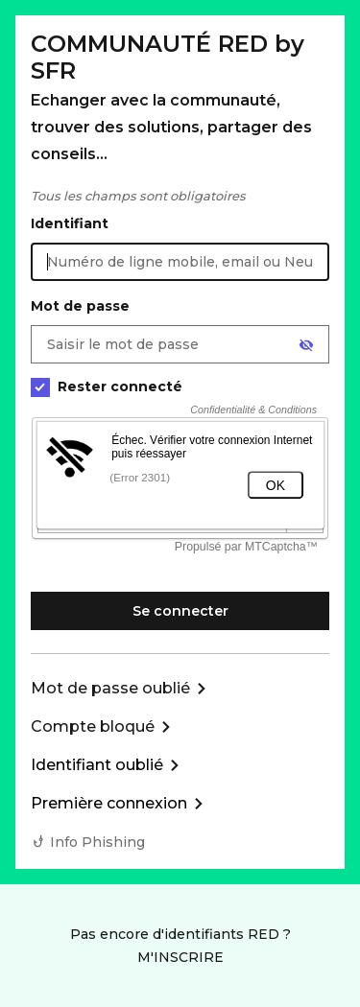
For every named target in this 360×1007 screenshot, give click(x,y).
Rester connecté (106, 387)
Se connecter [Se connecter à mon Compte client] (180, 611)
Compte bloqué (93, 726)
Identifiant (69, 223)
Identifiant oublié (97, 765)
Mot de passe (80, 306)
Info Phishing (97, 842)
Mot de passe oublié (110, 688)
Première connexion (109, 803)
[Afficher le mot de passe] (306, 345)
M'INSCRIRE (180, 957)
